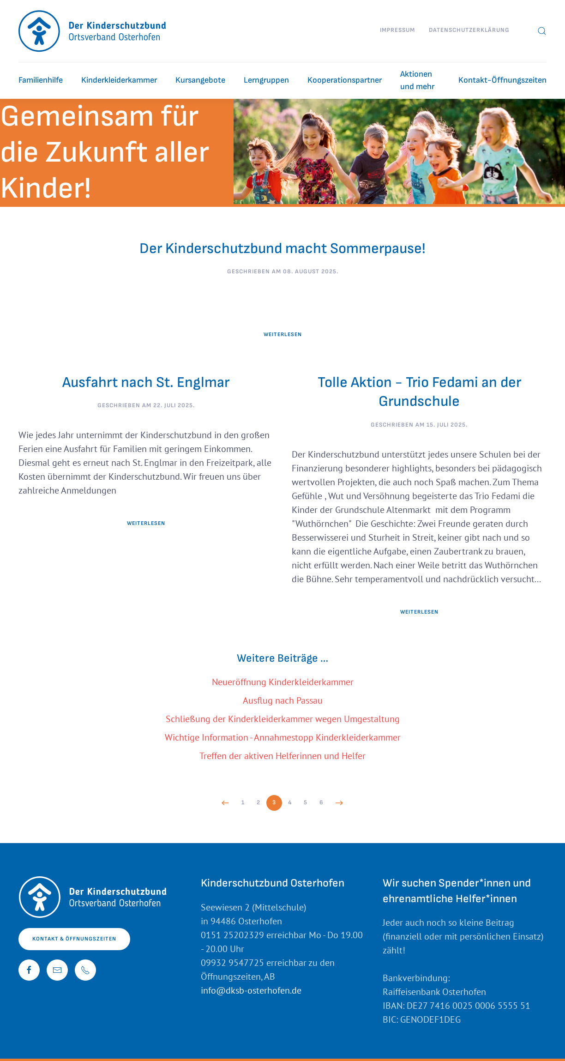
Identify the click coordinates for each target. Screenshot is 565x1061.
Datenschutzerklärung (469, 30)
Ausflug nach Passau (283, 700)
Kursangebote (200, 80)
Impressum (397, 30)
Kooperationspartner (344, 80)
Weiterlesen (283, 334)
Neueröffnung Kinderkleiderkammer (283, 682)
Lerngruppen (266, 80)
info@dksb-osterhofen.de (251, 990)
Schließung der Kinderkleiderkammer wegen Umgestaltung (283, 719)
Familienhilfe (40, 80)
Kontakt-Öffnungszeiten (502, 80)
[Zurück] (225, 803)
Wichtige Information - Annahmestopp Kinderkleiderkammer (283, 737)
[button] (542, 31)
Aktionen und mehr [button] (417, 80)
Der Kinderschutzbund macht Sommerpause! (282, 249)
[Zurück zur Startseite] (92, 31)
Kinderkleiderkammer (119, 80)
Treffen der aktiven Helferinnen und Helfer (282, 756)
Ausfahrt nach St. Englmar (145, 383)
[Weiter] (339, 803)
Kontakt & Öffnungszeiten (74, 938)
